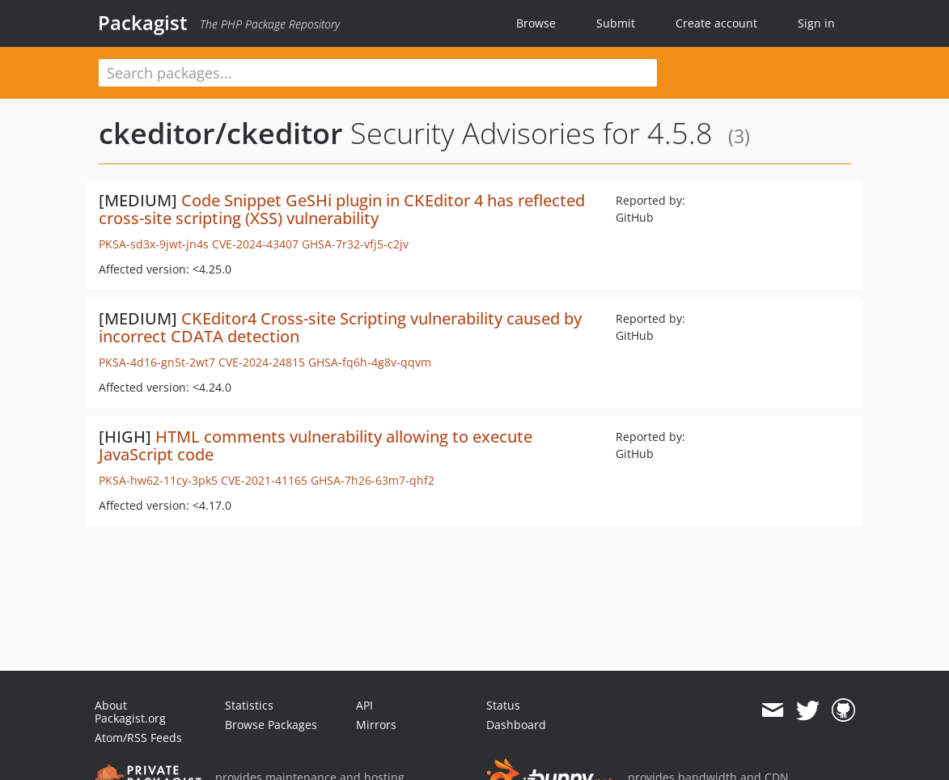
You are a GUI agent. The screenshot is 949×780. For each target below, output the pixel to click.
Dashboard (516, 724)
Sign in (816, 23)
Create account (716, 23)
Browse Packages (271, 724)
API (364, 705)
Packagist (143, 23)
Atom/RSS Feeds (138, 737)
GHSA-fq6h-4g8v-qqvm (369, 362)
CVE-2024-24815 (261, 362)
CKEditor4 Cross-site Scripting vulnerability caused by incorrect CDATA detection (340, 327)
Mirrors (376, 724)
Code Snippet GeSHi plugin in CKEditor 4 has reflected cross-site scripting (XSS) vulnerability (342, 209)
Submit (615, 23)
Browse (536, 23)
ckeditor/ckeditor (221, 133)
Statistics (249, 705)
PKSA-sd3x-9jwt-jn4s (154, 244)
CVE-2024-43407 (255, 244)
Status (503, 705)
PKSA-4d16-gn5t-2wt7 (157, 362)
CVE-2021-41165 (264, 480)
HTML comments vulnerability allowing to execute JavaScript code (315, 445)
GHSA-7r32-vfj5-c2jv (355, 244)
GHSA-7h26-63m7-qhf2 (372, 480)
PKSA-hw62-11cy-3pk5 (158, 480)
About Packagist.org (130, 711)
